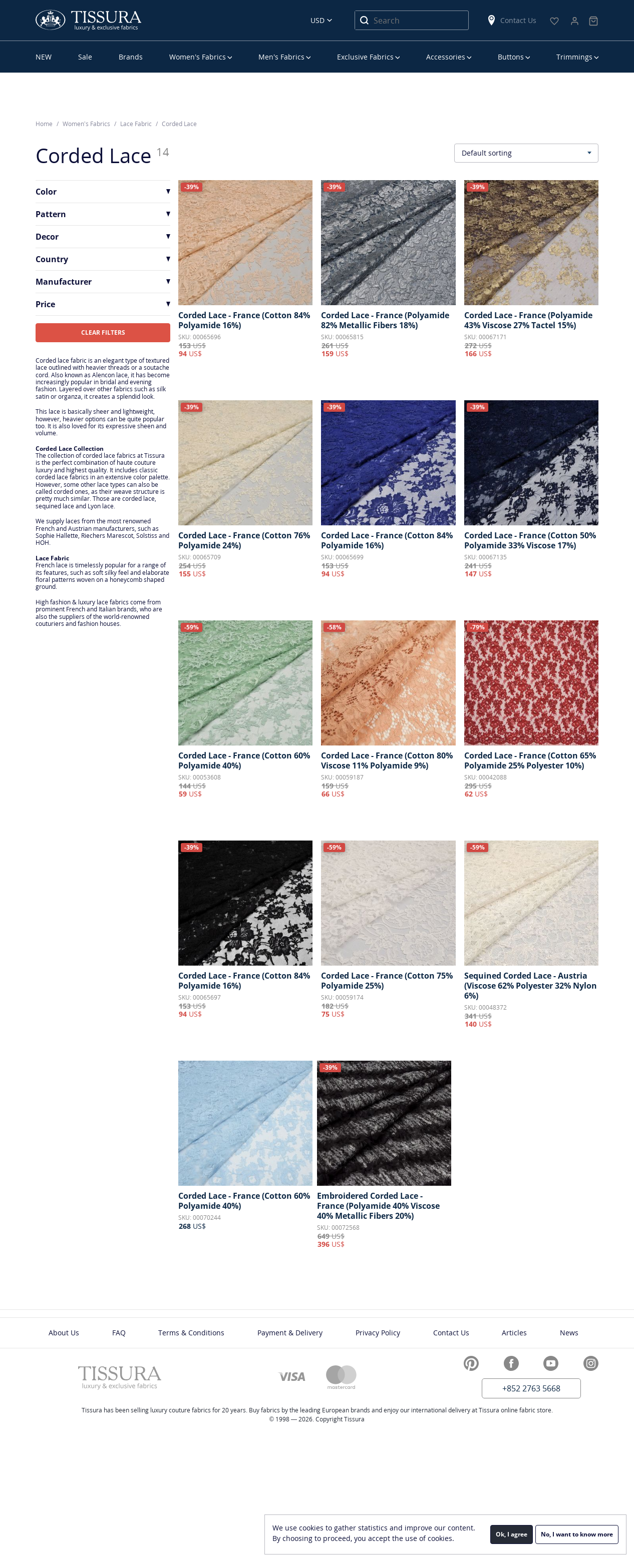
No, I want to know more (577, 1534)
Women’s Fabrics (197, 57)
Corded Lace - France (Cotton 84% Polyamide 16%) (244, 320)
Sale (85, 57)
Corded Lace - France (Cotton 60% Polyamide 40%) (244, 760)
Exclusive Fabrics (365, 57)
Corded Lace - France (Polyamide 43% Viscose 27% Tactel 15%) (528, 320)
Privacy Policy (378, 1332)
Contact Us (511, 20)
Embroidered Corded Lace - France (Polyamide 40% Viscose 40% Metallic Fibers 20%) (378, 1206)
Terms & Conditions (191, 1332)
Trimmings (574, 57)
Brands (131, 57)
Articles (514, 1332)
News (569, 1332)
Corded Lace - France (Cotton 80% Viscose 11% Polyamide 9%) (387, 760)
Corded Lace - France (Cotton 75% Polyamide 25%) (387, 981)
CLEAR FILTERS (103, 332)
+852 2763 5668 (531, 1388)
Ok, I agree (511, 1534)
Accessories (445, 57)
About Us (64, 1332)
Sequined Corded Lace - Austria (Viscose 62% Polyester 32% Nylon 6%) (530, 986)
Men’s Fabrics (281, 57)
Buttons (511, 57)
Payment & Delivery (290, 1332)
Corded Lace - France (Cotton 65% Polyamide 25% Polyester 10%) (530, 760)
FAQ (119, 1332)
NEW (44, 57)
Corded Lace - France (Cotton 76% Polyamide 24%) (244, 540)
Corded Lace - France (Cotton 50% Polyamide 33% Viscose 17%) (530, 540)
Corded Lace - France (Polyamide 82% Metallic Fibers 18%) (385, 320)
